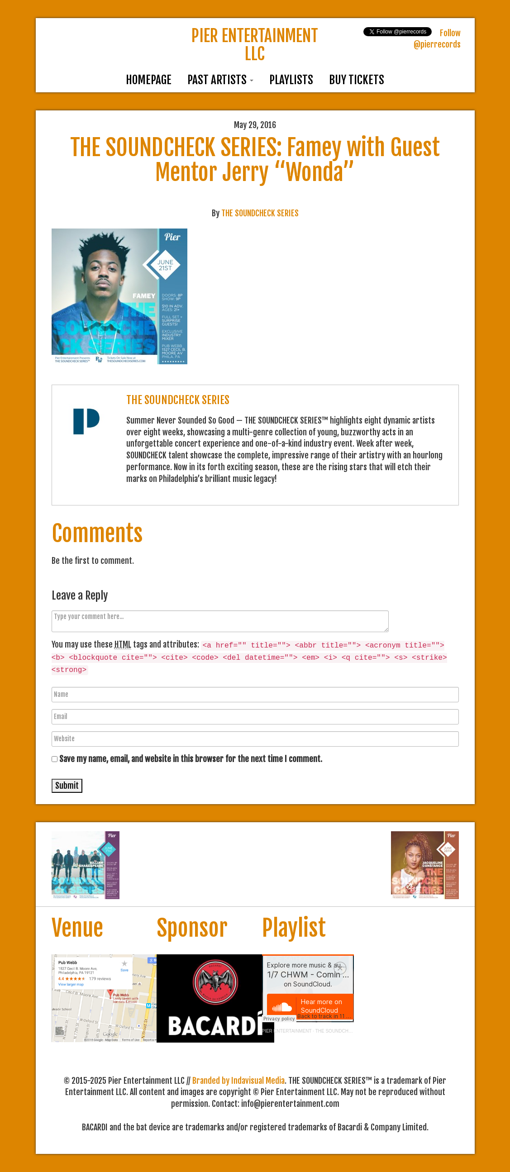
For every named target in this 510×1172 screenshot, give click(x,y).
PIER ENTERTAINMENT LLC (254, 45)
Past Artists (220, 80)
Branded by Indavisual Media (238, 1081)
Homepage (149, 80)
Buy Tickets (356, 80)
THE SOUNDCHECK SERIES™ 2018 (353, 1031)
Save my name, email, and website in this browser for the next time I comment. (190, 759)
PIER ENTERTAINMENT (287, 1031)
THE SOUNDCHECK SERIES (260, 213)
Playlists (291, 80)
